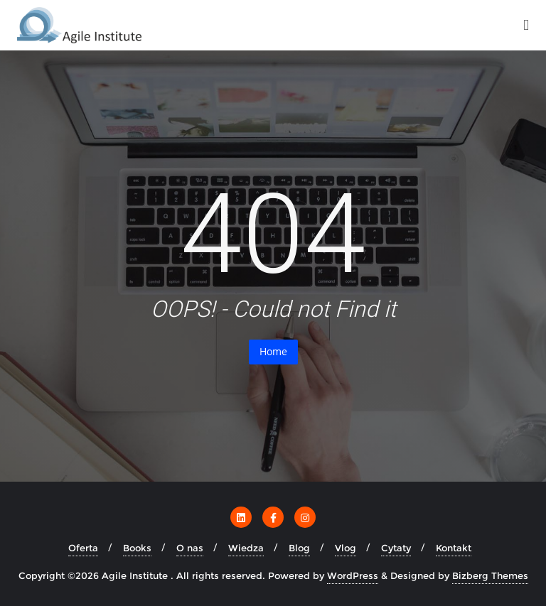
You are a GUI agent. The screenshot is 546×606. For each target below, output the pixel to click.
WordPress (352, 575)
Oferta (83, 547)
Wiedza (246, 547)
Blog (299, 547)
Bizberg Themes (490, 575)
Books (137, 547)
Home (273, 351)
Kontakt (453, 547)
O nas (189, 547)
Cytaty (396, 547)
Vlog (345, 547)
